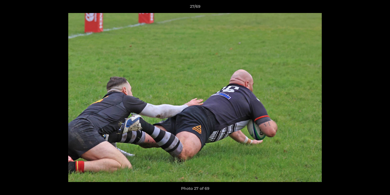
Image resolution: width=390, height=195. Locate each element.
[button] (380, 7)
